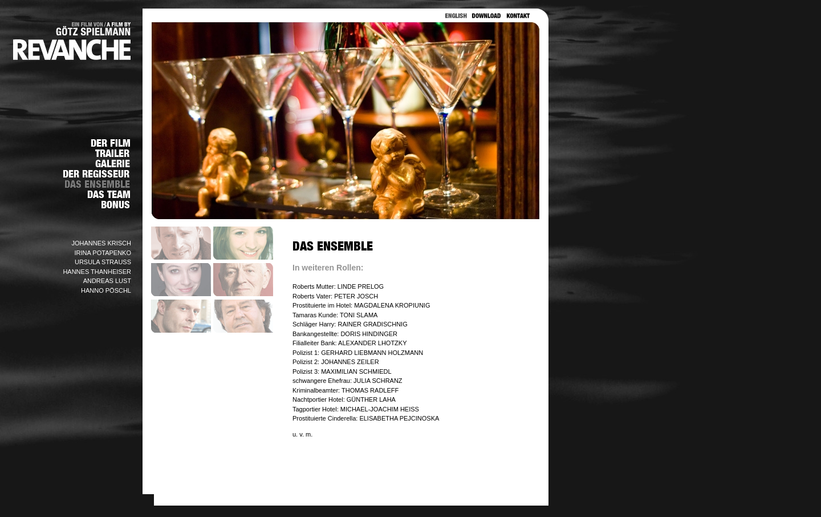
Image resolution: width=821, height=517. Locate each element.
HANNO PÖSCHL (106, 290)
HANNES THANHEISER (97, 271)
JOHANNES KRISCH (101, 243)
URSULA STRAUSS (103, 261)
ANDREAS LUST (107, 280)
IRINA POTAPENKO (103, 252)
